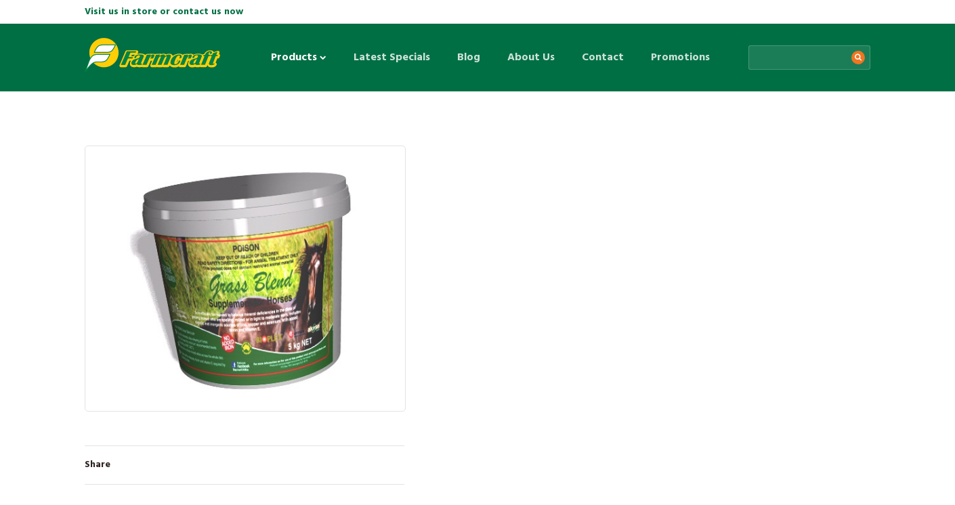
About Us (531, 57)
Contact (603, 57)
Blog (468, 57)
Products (298, 57)
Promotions (680, 57)
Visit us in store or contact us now (164, 12)
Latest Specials (392, 57)
